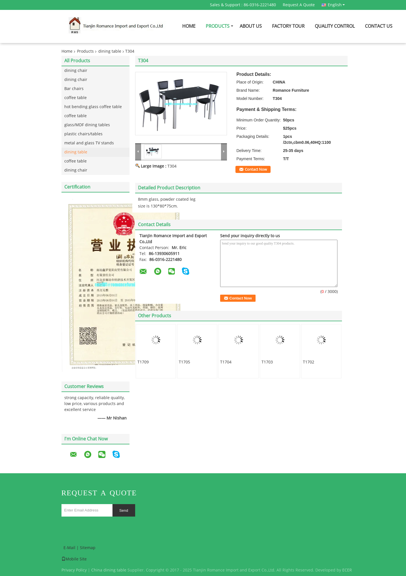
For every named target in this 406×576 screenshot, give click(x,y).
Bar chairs (74, 88)
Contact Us (378, 26)
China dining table (108, 570)
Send (123, 510)
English (336, 5)
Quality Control (335, 26)
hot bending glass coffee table (93, 106)
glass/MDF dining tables (87, 125)
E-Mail (69, 547)
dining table (109, 51)
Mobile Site (74, 559)
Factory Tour (288, 26)
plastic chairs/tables (83, 134)
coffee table (75, 97)
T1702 (308, 362)
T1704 (225, 362)
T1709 (143, 362)
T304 (172, 166)
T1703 (267, 362)
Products (217, 26)
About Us (251, 26)
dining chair (75, 70)
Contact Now (256, 169)
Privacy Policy (74, 570)
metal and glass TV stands (89, 143)
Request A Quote (299, 5)
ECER (347, 570)
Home (188, 26)
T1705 (184, 362)
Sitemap (87, 547)
